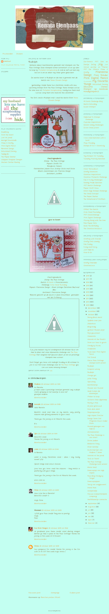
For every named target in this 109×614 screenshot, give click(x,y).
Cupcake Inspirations (92, 122)
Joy (100, 64)
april (90, 520)
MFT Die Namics (91, 69)
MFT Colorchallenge (91, 215)
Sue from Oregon (41, 528)
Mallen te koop (93, 396)
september (92, 503)
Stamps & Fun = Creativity (94, 146)
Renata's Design (7, 148)
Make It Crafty (7, 143)
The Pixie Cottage (68, 365)
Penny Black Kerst (94, 317)
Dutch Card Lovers (91, 128)
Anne (36, 490)
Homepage (55, 593)
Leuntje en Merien (99, 67)
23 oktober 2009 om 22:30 (49, 490)
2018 (88, 276)
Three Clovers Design (58, 80)
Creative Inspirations (92, 174)
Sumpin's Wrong (93, 369)
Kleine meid (91, 467)
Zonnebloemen (93, 432)
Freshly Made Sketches (93, 183)
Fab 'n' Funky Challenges (93, 180)
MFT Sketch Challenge (92, 185)
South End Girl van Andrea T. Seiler (94, 451)
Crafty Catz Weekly (91, 241)
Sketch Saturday (90, 104)
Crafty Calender (90, 263)
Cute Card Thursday (58, 285)
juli (89, 510)
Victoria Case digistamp (97, 400)
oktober (91, 314)
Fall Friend (91, 357)
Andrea (37, 384)
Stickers (19, 54)
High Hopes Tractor (95, 415)
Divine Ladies (92, 440)
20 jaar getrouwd (94, 406)
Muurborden (7, 54)
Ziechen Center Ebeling (10, 162)
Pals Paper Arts (90, 223)
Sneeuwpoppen (93, 481)
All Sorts (50, 282)
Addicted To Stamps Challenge (92, 118)
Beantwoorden (40, 397)
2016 (88, 282)
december (92, 308)
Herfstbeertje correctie (97, 499)
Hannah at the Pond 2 (96, 339)
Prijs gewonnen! (93, 333)
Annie (36, 546)
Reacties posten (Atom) (50, 597)
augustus (92, 507)
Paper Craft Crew (91, 188)
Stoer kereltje (92, 447)
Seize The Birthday (91, 226)
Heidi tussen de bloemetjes (93, 392)
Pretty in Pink (92, 403)
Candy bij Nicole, (94, 346)
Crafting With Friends (92, 239)
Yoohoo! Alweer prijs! (96, 330)
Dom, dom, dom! (93, 409)
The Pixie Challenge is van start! (95, 436)
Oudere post (75, 593)
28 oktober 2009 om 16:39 (49, 546)
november (92, 311)
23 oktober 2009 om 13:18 (50, 384)
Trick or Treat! (93, 459)
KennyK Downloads (8, 140)
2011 (87, 299)
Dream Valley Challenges (93, 125)
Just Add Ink (89, 250)
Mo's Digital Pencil (8, 146)
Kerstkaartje (92, 385)
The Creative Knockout (93, 228)
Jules (36, 449)
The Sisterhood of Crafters (94, 199)
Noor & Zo (88, 252)
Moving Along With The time (95, 220)
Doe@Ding (5, 132)
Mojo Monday (89, 143)
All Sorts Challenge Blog (93, 101)
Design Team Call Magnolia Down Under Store (97, 420)
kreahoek (103, 89)
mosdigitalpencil (91, 91)
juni (89, 513)
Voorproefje (92, 491)
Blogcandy (91, 327)
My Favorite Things (96, 82)
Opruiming (91, 382)
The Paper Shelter (8, 157)
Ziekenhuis (91, 324)
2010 (88, 302)
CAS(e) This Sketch (91, 209)
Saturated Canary (8, 151)
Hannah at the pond (95, 455)
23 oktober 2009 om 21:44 (49, 449)
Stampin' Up (90, 89)
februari (91, 523)
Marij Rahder (101, 75)
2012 (88, 295)
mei (89, 516)
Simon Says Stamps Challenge (95, 191)
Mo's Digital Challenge (92, 217)
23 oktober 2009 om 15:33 (50, 404)
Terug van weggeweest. (96, 484)
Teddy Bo (5, 154)
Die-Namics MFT (91, 62)
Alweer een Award (95, 388)
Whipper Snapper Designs (11, 159)
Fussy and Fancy (90, 247)
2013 (88, 292)
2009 (88, 305)
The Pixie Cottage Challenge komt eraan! (97, 463)
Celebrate (91, 336)
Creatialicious (89, 265)
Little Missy (92, 378)
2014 (88, 289)
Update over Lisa (94, 320)
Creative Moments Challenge (95, 177)
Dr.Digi (93, 64)
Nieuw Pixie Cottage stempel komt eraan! (96, 361)
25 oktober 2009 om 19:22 (58, 528)
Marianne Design (96, 73)
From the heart (7, 135)
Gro (35, 434)
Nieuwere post (34, 593)
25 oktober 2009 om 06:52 (52, 510)
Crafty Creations (90, 172)
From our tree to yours (96, 342)
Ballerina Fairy (93, 444)
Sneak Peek (91, 488)
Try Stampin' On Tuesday (93, 156)
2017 (88, 279)
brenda (37, 404)
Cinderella (91, 349)
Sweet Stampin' (90, 107)
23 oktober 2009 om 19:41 (47, 434)
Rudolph (32, 61)
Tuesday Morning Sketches (94, 159)
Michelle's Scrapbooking (47, 70)
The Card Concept (91, 194)
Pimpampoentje (93, 412)
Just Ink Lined (6, 137)
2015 (88, 285)
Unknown (7, 61)
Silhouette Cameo (96, 87)
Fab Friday (88, 244)
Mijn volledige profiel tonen (13, 65)
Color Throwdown (91, 169)
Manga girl (91, 375)
